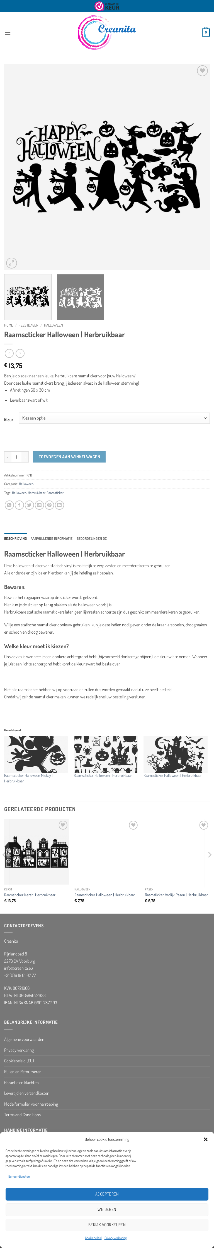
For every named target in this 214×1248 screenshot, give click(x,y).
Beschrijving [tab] (15, 538)
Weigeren (107, 1209)
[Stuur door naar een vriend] (39, 505)
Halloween (53, 325)
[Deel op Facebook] (19, 505)
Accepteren (107, 1194)
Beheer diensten (19, 1176)
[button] (205, 1139)
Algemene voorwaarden (24, 1039)
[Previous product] (20, 353)
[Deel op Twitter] (29, 505)
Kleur (8, 420)
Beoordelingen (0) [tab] (92, 538)
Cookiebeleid (93, 1238)
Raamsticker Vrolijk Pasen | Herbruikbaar (176, 894)
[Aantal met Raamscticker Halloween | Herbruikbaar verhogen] (25, 457)
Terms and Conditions (22, 1114)
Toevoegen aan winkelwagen (69, 456)
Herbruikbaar (36, 492)
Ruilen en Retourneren (23, 1071)
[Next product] (9, 353)
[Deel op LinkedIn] (59, 505)
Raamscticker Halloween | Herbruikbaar (103, 775)
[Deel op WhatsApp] (9, 505)
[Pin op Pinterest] (49, 505)
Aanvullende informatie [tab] (52, 538)
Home (8, 325)
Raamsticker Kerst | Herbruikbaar (29, 894)
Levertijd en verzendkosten (26, 1093)
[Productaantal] (16, 457)
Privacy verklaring (115, 1238)
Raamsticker (55, 492)
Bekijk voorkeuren (107, 1224)
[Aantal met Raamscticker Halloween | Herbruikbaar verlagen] (7, 457)
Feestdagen (28, 325)
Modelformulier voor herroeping (31, 1104)
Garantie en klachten (21, 1082)
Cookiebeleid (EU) (19, 1060)
